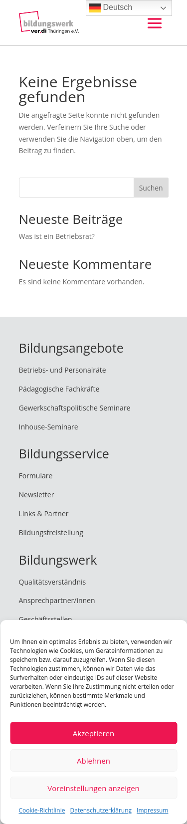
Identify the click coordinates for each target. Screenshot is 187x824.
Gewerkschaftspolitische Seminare (75, 407)
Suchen (151, 188)
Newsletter (36, 494)
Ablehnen (93, 761)
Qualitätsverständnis (52, 582)
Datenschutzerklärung (101, 810)
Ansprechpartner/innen (57, 600)
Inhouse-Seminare (48, 426)
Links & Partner (44, 513)
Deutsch (110, 8)
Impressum (152, 810)
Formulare (36, 475)
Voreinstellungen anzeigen (93, 788)
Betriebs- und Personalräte (62, 370)
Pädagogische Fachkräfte (59, 389)
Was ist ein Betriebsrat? (57, 236)
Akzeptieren (93, 733)
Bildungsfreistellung (51, 532)
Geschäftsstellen (45, 619)
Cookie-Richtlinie (42, 810)
